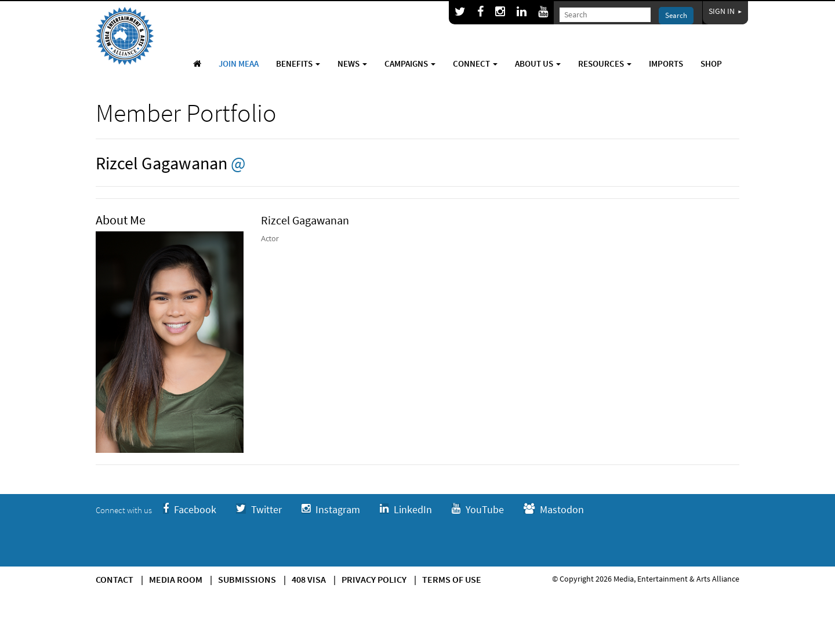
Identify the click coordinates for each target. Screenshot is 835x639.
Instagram (331, 509)
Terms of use (451, 579)
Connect (475, 63)
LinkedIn (406, 509)
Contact (114, 579)
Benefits (298, 63)
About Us (538, 63)
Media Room (175, 579)
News (352, 63)
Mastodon (554, 509)
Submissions (247, 579)
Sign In (725, 11)
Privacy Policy (374, 579)
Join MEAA (239, 63)
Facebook (189, 509)
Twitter (259, 509)
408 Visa (309, 579)
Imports (666, 63)
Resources (604, 63)
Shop (711, 63)
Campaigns (409, 63)
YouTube (478, 509)
